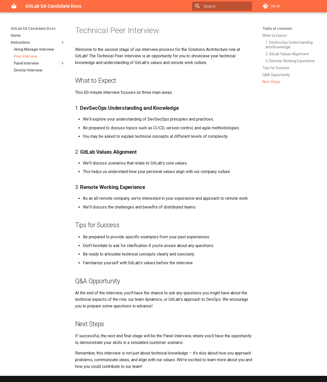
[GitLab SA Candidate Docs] (14, 6)
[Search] (222, 6)
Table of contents (277, 28)
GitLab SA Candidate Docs (33, 28)
